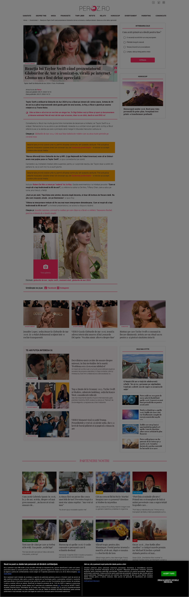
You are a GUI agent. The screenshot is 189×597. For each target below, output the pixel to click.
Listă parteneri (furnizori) (91, 581)
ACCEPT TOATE (168, 573)
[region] (94, 579)
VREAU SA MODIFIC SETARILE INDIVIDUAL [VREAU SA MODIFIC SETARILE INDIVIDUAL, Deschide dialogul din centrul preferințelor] (168, 581)
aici (59, 585)
